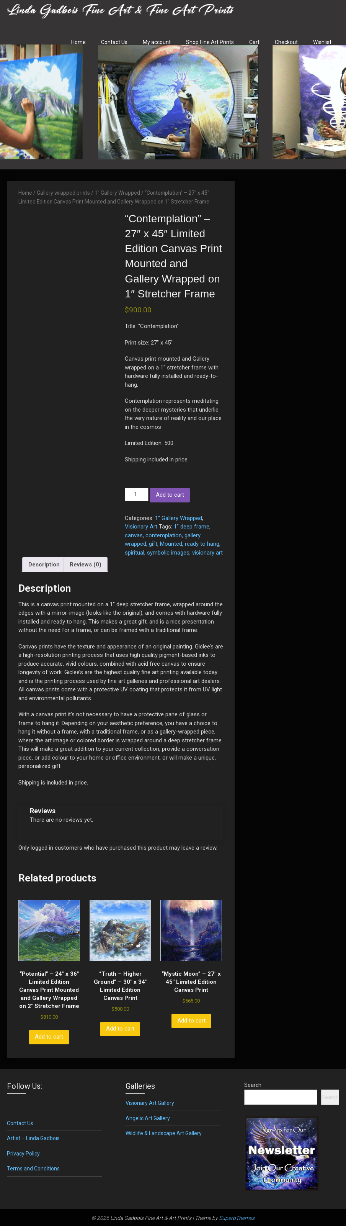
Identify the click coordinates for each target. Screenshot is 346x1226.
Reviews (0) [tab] (85, 564)
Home (78, 42)
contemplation (163, 535)
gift (153, 543)
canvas (134, 535)
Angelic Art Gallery (148, 1118)
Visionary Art (141, 526)
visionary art (207, 552)
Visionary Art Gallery (150, 1103)
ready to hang (202, 543)
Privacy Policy (23, 1154)
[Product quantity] (137, 494)
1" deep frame (191, 526)
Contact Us (114, 42)
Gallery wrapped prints (63, 193)
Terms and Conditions (33, 1168)
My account (157, 42)
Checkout (286, 42)
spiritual (134, 552)
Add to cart (170, 494)
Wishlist (322, 42)
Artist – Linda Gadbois (33, 1138)
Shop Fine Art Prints (210, 42)
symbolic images (168, 552)
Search (252, 1085)
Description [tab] (44, 564)
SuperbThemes (237, 1218)
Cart (254, 42)
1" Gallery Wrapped (117, 193)
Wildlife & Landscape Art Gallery (164, 1133)
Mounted (171, 543)
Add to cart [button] (49, 1036)
